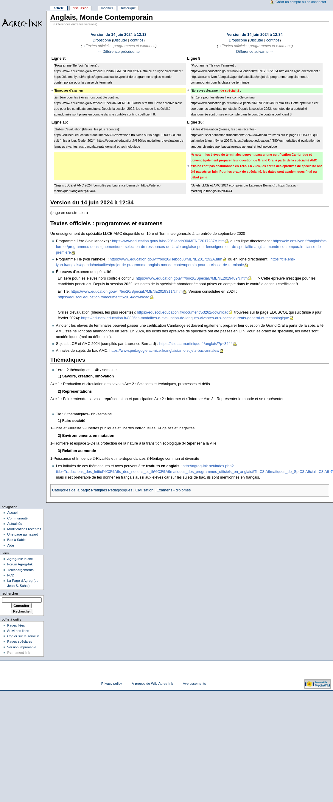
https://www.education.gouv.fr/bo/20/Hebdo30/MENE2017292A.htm (166, 259)
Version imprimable (21, 647)
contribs (136, 40)
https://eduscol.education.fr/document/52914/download (104, 297)
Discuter (120, 40)
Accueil (12, 512)
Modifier (107, 8)
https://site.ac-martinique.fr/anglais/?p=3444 (196, 344)
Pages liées (16, 625)
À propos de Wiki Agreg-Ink (152, 683)
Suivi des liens (18, 631)
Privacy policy (111, 683)
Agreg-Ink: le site (20, 559)
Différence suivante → (254, 52)
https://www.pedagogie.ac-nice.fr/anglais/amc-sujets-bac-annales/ (165, 350)
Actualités (14, 523)
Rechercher (10, 593)
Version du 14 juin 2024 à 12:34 (255, 35)
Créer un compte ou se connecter (301, 2)
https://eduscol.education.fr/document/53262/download (182, 312)
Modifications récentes (24, 529)
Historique (128, 8)
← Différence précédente (119, 52)
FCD (10, 575)
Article (59, 8)
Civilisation (144, 490)
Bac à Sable (16, 540)
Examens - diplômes (173, 490)
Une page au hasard (22, 534)
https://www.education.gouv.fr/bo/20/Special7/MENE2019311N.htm (127, 291)
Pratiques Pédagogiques (111, 490)
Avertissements (194, 683)
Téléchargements (20, 570)
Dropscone (102, 40)
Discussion (80, 8)
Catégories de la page (70, 490)
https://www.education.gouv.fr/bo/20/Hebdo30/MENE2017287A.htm (168, 241)
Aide (10, 545)
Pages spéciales (19, 641)
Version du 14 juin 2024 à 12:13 (119, 35)
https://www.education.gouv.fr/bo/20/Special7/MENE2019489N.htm (192, 278)
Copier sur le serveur (23, 636)
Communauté (17, 518)
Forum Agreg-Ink (19, 564)
